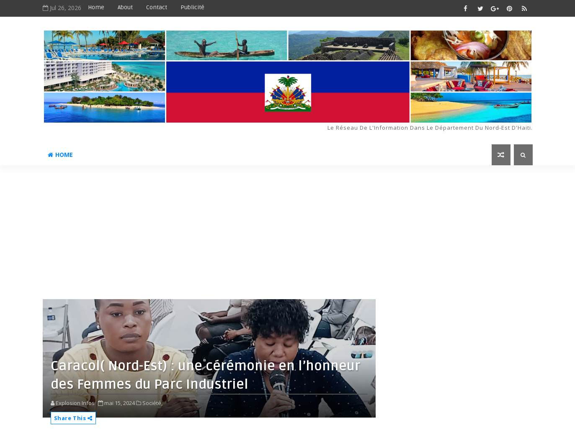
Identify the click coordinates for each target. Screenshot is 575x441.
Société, (152, 403)
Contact (156, 7)
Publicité (192, 7)
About (125, 7)
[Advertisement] (287, 228)
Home (96, 7)
